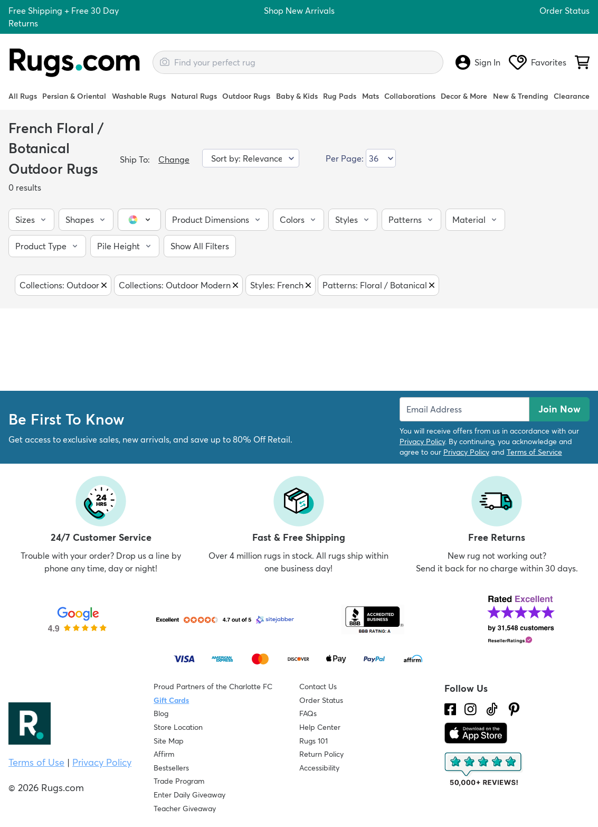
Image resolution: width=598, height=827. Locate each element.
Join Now (559, 409)
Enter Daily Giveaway (189, 795)
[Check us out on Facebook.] (450, 709)
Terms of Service (534, 452)
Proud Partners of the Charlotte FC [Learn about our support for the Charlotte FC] (213, 686)
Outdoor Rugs (246, 96)
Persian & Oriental (74, 96)
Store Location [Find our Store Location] (178, 727)
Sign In (477, 62)
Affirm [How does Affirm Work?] (164, 754)
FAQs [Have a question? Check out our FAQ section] (308, 713)
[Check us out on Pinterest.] (514, 709)
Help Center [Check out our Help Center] (319, 727)
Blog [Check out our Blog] (161, 713)
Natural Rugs (194, 96)
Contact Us (318, 686)
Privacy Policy (422, 441)
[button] (31, 220)
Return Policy (321, 754)
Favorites (537, 62)
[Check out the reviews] (484, 769)
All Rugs (22, 96)
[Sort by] (250, 158)
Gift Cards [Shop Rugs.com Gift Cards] (171, 700)
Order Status (564, 10)
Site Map (169, 741)
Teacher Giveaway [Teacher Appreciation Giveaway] (185, 808)
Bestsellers (171, 768)
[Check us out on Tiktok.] (492, 709)
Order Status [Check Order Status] (321, 700)
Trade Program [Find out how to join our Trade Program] (179, 781)
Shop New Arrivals (299, 10)
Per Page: (345, 158)
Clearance (572, 96)
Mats (370, 96)
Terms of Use (36, 762)
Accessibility (319, 768)
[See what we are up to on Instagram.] (470, 709)
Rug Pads (339, 96)
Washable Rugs (139, 96)
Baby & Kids (297, 96)
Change (173, 159)
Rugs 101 (313, 741)
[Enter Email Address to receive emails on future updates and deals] (464, 409)
